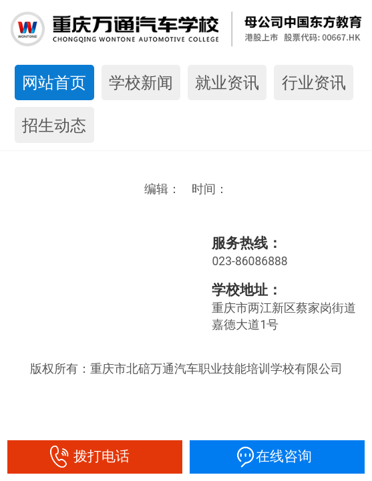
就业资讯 (227, 82)
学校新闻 (141, 82)
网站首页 (54, 82)
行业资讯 (314, 82)
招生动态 (54, 125)
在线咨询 (277, 456)
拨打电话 (95, 456)
